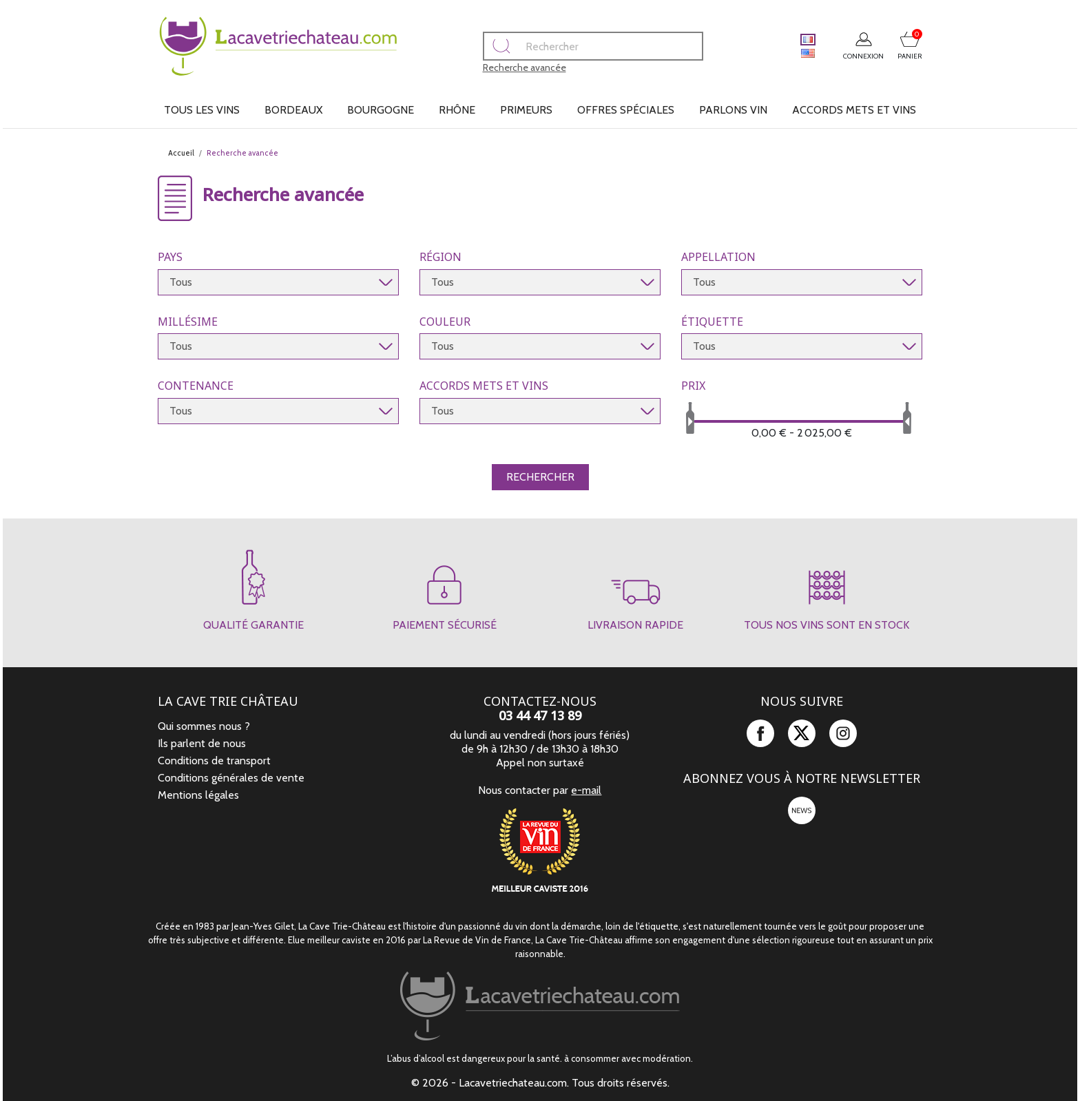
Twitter (802, 733)
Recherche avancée (495, 67)
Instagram (843, 733)
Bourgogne (380, 109)
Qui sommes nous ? (204, 726)
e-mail (586, 790)
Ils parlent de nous (202, 743)
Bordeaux (293, 109)
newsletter (802, 810)
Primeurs (526, 109)
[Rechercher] (563, 46)
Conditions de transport (214, 760)
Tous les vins (202, 109)
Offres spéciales (625, 109)
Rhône (457, 109)
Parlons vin (733, 109)
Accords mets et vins (854, 109)
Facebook (760, 733)
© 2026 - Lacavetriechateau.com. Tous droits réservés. (540, 1082)
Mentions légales (198, 794)
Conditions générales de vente (231, 777)
